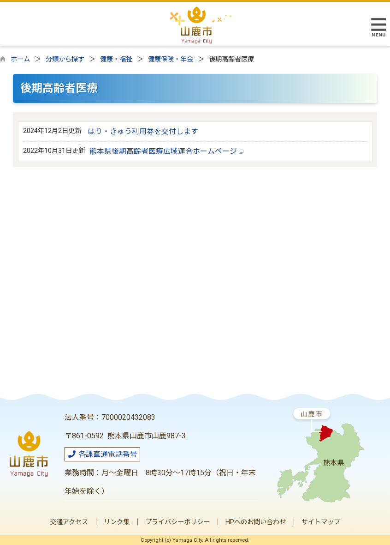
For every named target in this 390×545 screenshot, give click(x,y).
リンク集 (117, 522)
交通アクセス (69, 522)
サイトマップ (320, 522)
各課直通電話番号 (102, 454)
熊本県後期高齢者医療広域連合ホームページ (166, 151)
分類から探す (65, 59)
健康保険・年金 (170, 59)
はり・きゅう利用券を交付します (143, 131)
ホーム (20, 59)
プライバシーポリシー (177, 522)
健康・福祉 (116, 59)
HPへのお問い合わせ (255, 522)
